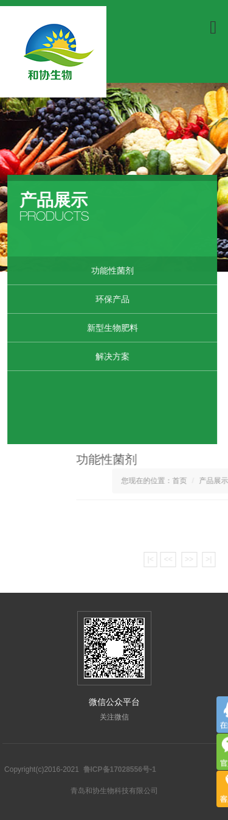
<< (205, 559)
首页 (216, 480)
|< (187, 559)
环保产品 (108, 299)
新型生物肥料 (107, 328)
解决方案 (108, 356)
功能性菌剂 (107, 270)
